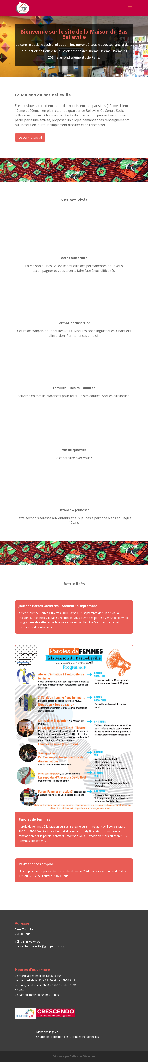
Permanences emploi (36, 864)
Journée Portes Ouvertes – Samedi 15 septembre (58, 606)
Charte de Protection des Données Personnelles (68, 1037)
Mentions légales (47, 1032)
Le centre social (30, 137)
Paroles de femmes (34, 819)
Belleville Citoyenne (82, 1056)
